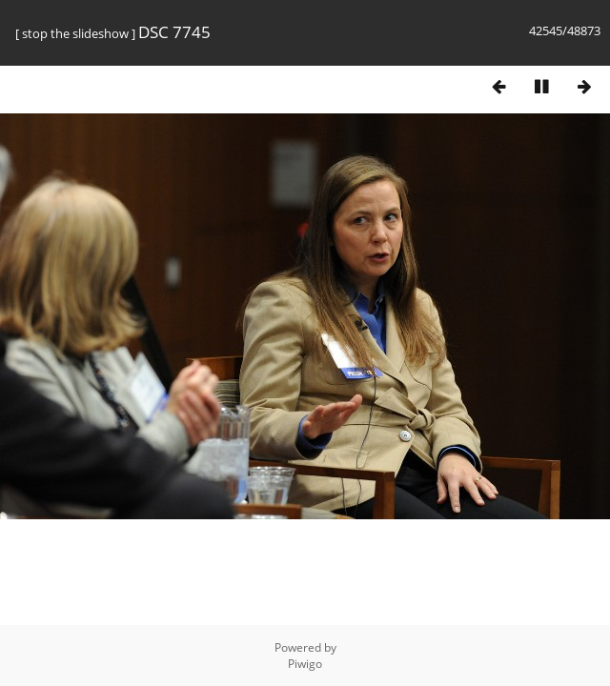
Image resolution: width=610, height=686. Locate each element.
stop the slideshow (75, 33)
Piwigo (305, 664)
